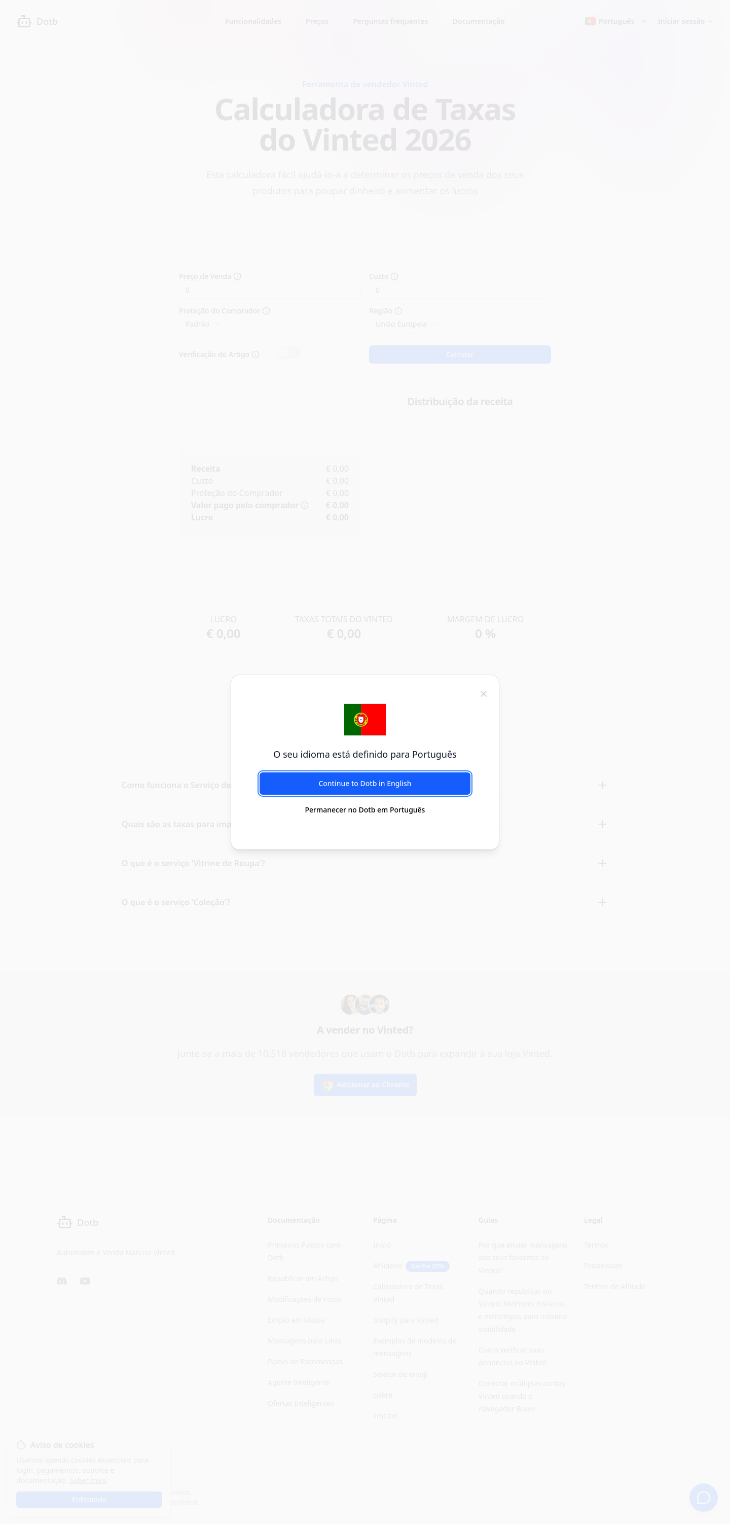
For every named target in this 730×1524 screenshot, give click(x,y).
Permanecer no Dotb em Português (365, 809)
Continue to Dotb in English (364, 783)
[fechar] (483, 693)
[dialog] (365, 762)
